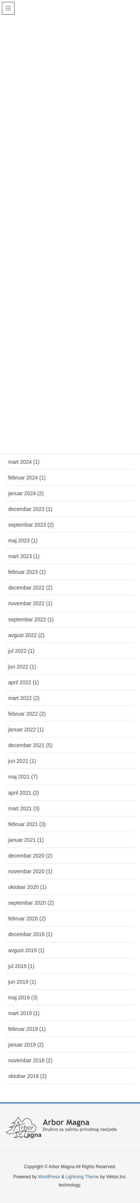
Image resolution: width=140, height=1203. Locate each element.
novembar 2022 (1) (30, 603)
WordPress (49, 1176)
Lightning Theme (82, 1176)
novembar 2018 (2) (30, 1060)
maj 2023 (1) (23, 540)
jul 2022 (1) (21, 651)
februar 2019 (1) (27, 1029)
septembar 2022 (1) (31, 619)
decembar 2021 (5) (30, 745)
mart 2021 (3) (24, 808)
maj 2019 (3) (23, 998)
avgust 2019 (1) (26, 950)
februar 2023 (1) (27, 572)
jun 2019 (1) (22, 982)
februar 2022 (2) (27, 714)
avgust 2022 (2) (26, 635)
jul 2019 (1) (21, 966)
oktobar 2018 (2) (27, 1076)
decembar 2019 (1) (30, 934)
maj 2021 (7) (23, 777)
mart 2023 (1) (24, 556)
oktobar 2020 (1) (27, 887)
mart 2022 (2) (24, 698)
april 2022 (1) (23, 682)
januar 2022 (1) (26, 730)
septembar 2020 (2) (31, 903)
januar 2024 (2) (26, 493)
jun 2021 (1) (22, 761)
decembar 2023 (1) (30, 509)
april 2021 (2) (23, 793)
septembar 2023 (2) (31, 525)
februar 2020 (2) (27, 919)
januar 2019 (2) (26, 1045)
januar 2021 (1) (26, 840)
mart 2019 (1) (24, 1013)
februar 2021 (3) (27, 824)
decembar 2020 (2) (30, 856)
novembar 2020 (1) (30, 871)
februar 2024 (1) (27, 478)
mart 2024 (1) (24, 462)
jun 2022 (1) (22, 667)
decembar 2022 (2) (30, 588)
